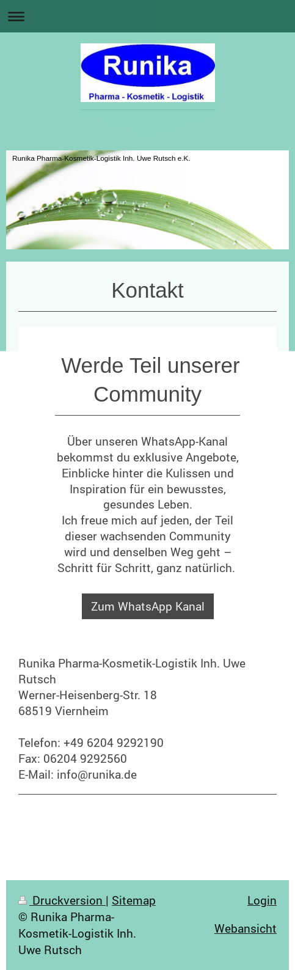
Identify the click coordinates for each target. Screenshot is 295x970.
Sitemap (134, 900)
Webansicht (245, 928)
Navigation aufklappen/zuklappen (147, 16)
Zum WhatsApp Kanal (148, 606)
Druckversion (62, 900)
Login (262, 900)
